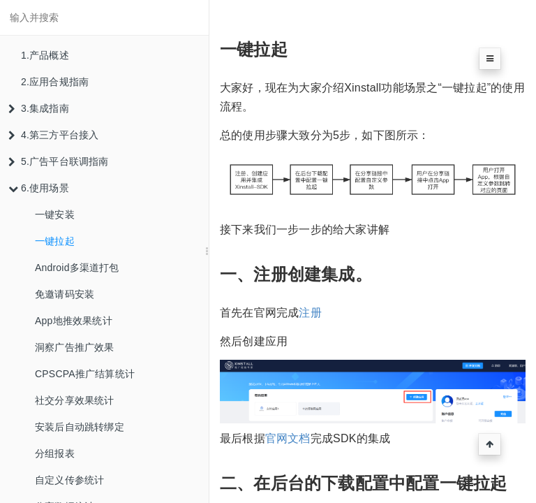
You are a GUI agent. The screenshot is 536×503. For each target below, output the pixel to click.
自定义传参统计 (69, 480)
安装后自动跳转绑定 (79, 426)
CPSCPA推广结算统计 (85, 373)
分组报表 (55, 453)
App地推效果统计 (73, 320)
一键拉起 (55, 241)
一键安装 (55, 214)
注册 (310, 313)
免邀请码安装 (64, 294)
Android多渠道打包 (77, 267)
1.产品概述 (45, 55)
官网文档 (288, 438)
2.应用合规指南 (55, 81)
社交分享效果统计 (74, 400)
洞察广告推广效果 (74, 347)
